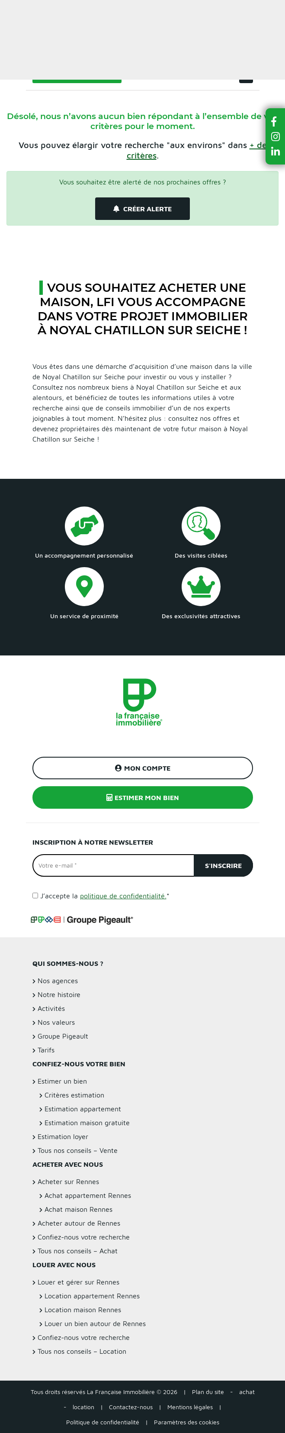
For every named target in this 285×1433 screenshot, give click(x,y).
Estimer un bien (258, 11)
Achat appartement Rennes (88, 1195)
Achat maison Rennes (78, 1209)
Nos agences (58, 980)
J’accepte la (105, 896)
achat (247, 1391)
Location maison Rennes (83, 1310)
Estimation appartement (83, 1109)
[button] (275, 121)
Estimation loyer (63, 1136)
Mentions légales (190, 1406)
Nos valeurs (56, 1022)
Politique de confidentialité (102, 1422)
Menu (13, 11)
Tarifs (46, 1050)
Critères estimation (74, 1095)
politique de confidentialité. (123, 896)
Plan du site (208, 1391)
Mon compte (142, 768)
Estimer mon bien (142, 797)
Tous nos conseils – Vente (78, 1150)
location (83, 1406)
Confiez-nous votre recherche (84, 1237)
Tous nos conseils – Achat (78, 1251)
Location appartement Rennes (92, 1296)
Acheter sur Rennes (68, 1181)
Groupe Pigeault (63, 1036)
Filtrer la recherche (77, 76)
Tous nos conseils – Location (82, 1351)
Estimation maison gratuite (87, 1122)
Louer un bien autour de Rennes (95, 1323)
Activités (51, 1008)
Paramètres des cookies (186, 1422)
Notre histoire (59, 994)
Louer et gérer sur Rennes (78, 1282)
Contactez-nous (131, 1406)
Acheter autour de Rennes (79, 1223)
